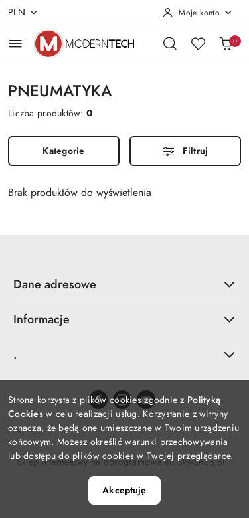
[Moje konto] (198, 12)
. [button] (124, 354)
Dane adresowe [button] (124, 284)
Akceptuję (124, 490)
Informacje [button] (124, 319)
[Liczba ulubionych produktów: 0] (198, 43)
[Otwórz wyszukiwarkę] (170, 43)
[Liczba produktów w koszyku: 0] (225, 43)
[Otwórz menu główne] (15, 43)
